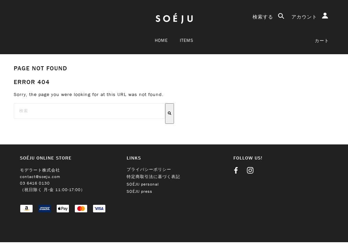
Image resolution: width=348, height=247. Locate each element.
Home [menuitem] (161, 40)
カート (322, 41)
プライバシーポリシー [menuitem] (149, 169)
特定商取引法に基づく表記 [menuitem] (153, 176)
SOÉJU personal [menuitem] (143, 184)
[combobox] (89, 111)
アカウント (309, 16)
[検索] (169, 113)
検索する (269, 16)
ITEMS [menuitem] (186, 40)
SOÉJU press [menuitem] (139, 191)
